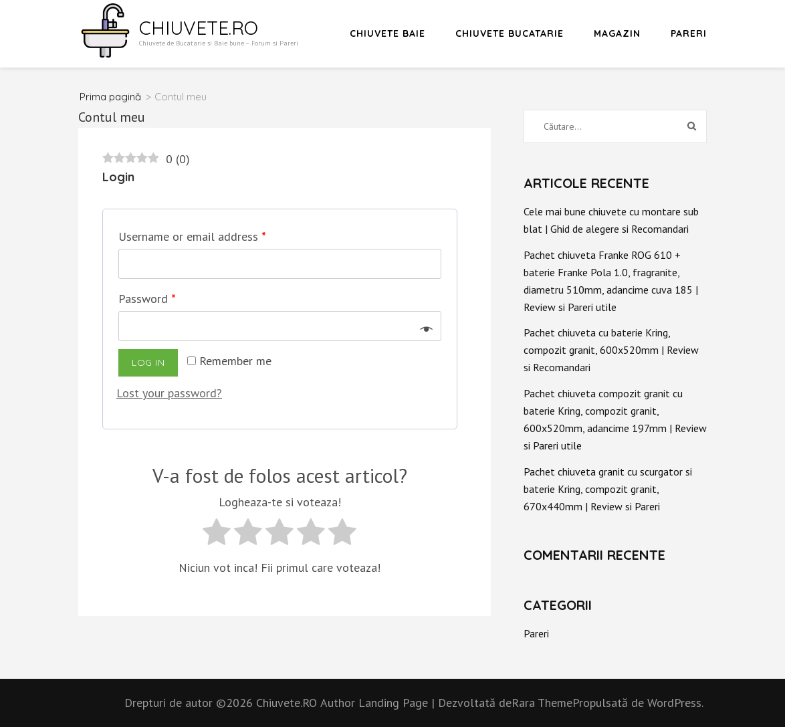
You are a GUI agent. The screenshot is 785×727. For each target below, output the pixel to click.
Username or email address (192, 236)
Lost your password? (169, 393)
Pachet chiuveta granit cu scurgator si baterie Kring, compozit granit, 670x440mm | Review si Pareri (608, 489)
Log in (148, 362)
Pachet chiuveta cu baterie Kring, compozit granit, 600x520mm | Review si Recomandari (611, 350)
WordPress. (675, 702)
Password (147, 298)
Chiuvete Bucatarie (509, 33)
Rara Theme (542, 702)
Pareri (689, 33)
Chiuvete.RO (198, 27)
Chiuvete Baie (387, 33)
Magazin (617, 33)
